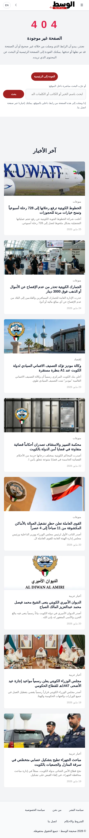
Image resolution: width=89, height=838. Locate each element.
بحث (13, 94)
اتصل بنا (52, 821)
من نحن (57, 809)
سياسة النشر (76, 809)
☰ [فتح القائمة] (81, 5)
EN (7, 5)
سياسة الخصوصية (35, 809)
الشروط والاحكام (74, 821)
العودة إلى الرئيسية (44, 76)
